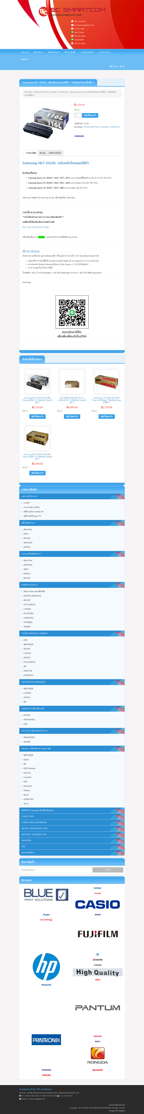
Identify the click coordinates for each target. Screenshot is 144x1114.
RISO (26, 534)
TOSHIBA (28, 622)
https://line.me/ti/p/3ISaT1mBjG (35, 227)
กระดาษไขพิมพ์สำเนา (31, 554)
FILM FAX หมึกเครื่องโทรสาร (35, 731)
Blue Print (28, 560)
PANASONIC (29, 720)
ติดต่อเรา (25, 59)
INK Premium (29, 768)
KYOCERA (29, 613)
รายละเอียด (31, 153)
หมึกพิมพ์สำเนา (28, 523)
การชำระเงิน (104, 52)
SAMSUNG (63, 92)
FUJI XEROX (29, 605)
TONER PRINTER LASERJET (45, 92)
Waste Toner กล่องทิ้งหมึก (34, 591)
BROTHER (28, 644)
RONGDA (28, 543)
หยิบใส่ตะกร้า (90, 115)
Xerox (26, 804)
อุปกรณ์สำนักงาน (29, 496)
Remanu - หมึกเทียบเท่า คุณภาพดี (36, 748)
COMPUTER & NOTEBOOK (34, 822)
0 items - (117, 66)
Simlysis (122, 1111)
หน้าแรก (25, 52)
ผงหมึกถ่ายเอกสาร (30, 585)
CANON (27, 609)
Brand (42, 153)
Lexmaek (27, 777)
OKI (25, 640)
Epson (26, 759)
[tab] (31, 153)
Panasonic (28, 786)
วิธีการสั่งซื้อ (70, 52)
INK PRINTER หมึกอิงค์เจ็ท (33, 682)
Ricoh (26, 795)
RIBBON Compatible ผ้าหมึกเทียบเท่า (38, 810)
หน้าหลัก (28, 92)
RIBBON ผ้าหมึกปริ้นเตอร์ (33, 709)
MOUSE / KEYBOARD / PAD (34, 828)
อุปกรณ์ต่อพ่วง (28, 852)
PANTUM (28, 671)
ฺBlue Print (28, 529)
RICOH (27, 538)
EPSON (27, 658)
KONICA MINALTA (32, 596)
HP (25, 666)
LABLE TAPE (28, 816)
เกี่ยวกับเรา (38, 52)
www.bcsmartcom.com (117, 1105)
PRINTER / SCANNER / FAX (34, 834)
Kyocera (27, 773)
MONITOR (26, 840)
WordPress (124, 1112)
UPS (23, 846)
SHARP (27, 627)
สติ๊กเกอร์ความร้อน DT (34, 512)
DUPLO (27, 547)
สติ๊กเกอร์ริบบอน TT (32, 516)
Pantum (27, 790)
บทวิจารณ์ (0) (55, 153)
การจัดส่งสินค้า (87, 52)
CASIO (27, 503)
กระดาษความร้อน (32, 507)
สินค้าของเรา (54, 52)
